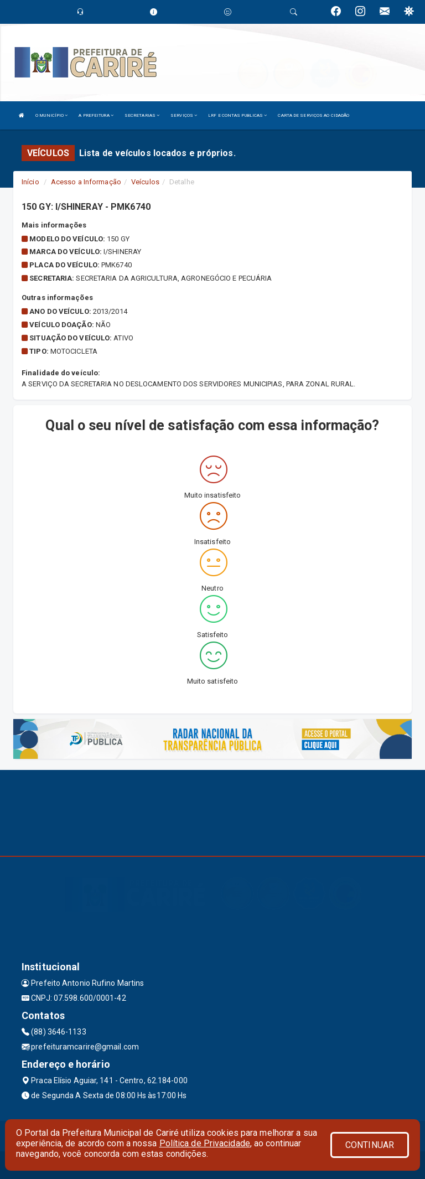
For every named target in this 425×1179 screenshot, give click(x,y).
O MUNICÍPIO (51, 115)
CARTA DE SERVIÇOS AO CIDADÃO (313, 115)
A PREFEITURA (96, 115)
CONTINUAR (369, 1145)
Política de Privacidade (204, 1143)
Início (30, 182)
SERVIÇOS (183, 115)
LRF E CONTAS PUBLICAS (237, 115)
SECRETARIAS (142, 115)
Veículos (145, 182)
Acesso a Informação (86, 182)
